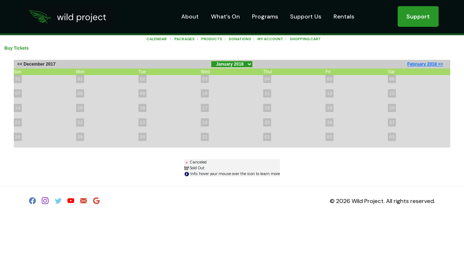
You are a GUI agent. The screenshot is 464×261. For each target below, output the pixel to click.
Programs (265, 16)
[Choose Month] (232, 64)
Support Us (305, 16)
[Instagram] (45, 202)
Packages (184, 39)
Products (211, 39)
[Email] (83, 202)
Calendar (156, 39)
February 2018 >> (425, 64)
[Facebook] (32, 202)
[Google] (96, 202)
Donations (240, 39)
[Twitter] (58, 202)
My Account (270, 39)
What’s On (225, 16)
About (190, 16)
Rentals (344, 16)
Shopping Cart (305, 39)
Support (418, 16)
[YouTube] (70, 202)
